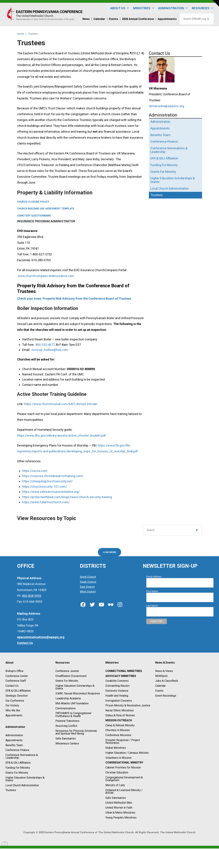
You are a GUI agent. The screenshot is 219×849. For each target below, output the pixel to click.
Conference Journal (67, 671)
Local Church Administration (22, 785)
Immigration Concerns (118, 701)
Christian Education (116, 773)
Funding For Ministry (17, 768)
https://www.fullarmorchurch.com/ (46, 502)
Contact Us (11, 686)
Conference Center (16, 676)
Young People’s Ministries (121, 818)
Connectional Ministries (123, 671)
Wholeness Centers (67, 743)
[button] (215, 3)
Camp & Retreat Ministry (120, 725)
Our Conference (14, 701)
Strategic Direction (16, 696)
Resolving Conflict (66, 726)
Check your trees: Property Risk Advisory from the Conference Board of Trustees (74, 298)
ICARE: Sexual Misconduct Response (77, 694)
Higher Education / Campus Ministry (127, 753)
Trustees (10, 790)
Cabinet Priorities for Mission (123, 768)
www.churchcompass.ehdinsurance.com (46, 276)
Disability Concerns (117, 681)
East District (87, 587)
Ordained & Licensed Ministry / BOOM (124, 792)
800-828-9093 (31, 596)
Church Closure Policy (33, 201)
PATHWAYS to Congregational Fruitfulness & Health (73, 715)
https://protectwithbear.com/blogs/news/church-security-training (67, 497)
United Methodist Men (118, 803)
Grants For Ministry (16, 773)
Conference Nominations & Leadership (21, 757)
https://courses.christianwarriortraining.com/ (52, 476)
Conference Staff (15, 681)
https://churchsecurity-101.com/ (44, 486)
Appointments (13, 716)
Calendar (160, 686)
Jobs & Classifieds (166, 681)
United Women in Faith (118, 808)
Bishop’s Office (14, 671)
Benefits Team (14, 745)
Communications (65, 708)
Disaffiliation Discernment (70, 676)
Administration (173, 8)
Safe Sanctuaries (65, 739)
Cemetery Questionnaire (34, 215)
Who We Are (12, 711)
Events (159, 691)
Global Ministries (115, 748)
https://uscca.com (34, 471)
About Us (119, 8)
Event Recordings (165, 696)
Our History (12, 706)
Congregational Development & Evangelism (124, 779)
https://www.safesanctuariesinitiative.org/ (51, 491)
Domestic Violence (116, 691)
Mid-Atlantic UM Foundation (72, 703)
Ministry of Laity (115, 785)
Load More (109, 552)
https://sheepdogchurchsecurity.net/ (47, 481)
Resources (203, 8)
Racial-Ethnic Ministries (119, 711)
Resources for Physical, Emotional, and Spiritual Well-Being (76, 733)
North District (88, 577)
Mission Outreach (118, 720)
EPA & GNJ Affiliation (18, 691)
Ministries (143, 8)
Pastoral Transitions (67, 721)
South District (88, 582)
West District (88, 592)
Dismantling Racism (117, 686)
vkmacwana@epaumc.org (166, 106)
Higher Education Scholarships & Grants (24, 779)
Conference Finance (17, 750)
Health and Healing (116, 696)
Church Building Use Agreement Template (45, 208)
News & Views (164, 671)
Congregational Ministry (124, 763)
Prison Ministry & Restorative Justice (127, 706)
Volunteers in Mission (118, 758)
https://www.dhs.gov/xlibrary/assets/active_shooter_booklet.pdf (61, 435)
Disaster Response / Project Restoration (122, 742)
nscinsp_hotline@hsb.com (49, 350)
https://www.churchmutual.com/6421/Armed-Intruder (61, 404)
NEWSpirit (161, 676)
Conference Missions (118, 735)
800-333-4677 (45, 344)
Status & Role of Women (120, 716)
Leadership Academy (68, 699)
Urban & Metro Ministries (120, 813)
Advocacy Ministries (120, 676)
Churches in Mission (117, 730)
